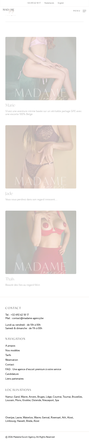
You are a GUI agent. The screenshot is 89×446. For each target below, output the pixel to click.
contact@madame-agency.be (27, 318)
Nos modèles (12, 350)
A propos (10, 346)
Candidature (12, 374)
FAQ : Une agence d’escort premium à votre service (33, 369)
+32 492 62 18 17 (20, 315)
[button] (79, 11)
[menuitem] (49, 3)
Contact (9, 365)
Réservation (11, 360)
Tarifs (8, 355)
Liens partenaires (14, 379)
